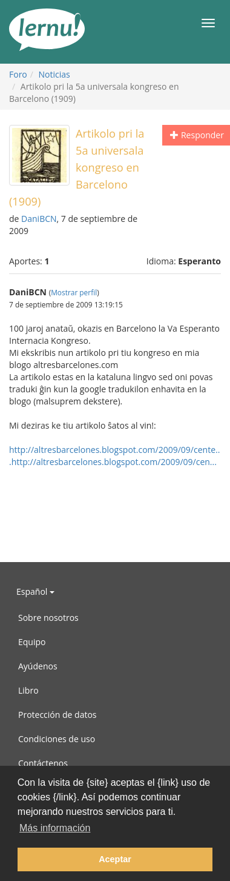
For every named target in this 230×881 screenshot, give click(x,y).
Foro (18, 74)
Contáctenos (43, 763)
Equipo (31, 642)
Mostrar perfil (74, 292)
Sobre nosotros (48, 617)
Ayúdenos (38, 666)
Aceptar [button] (115, 859)
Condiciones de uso (56, 739)
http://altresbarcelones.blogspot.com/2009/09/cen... (114, 461)
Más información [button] (54, 828)
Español (35, 591)
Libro (28, 690)
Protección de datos (57, 714)
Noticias (54, 74)
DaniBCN (38, 218)
